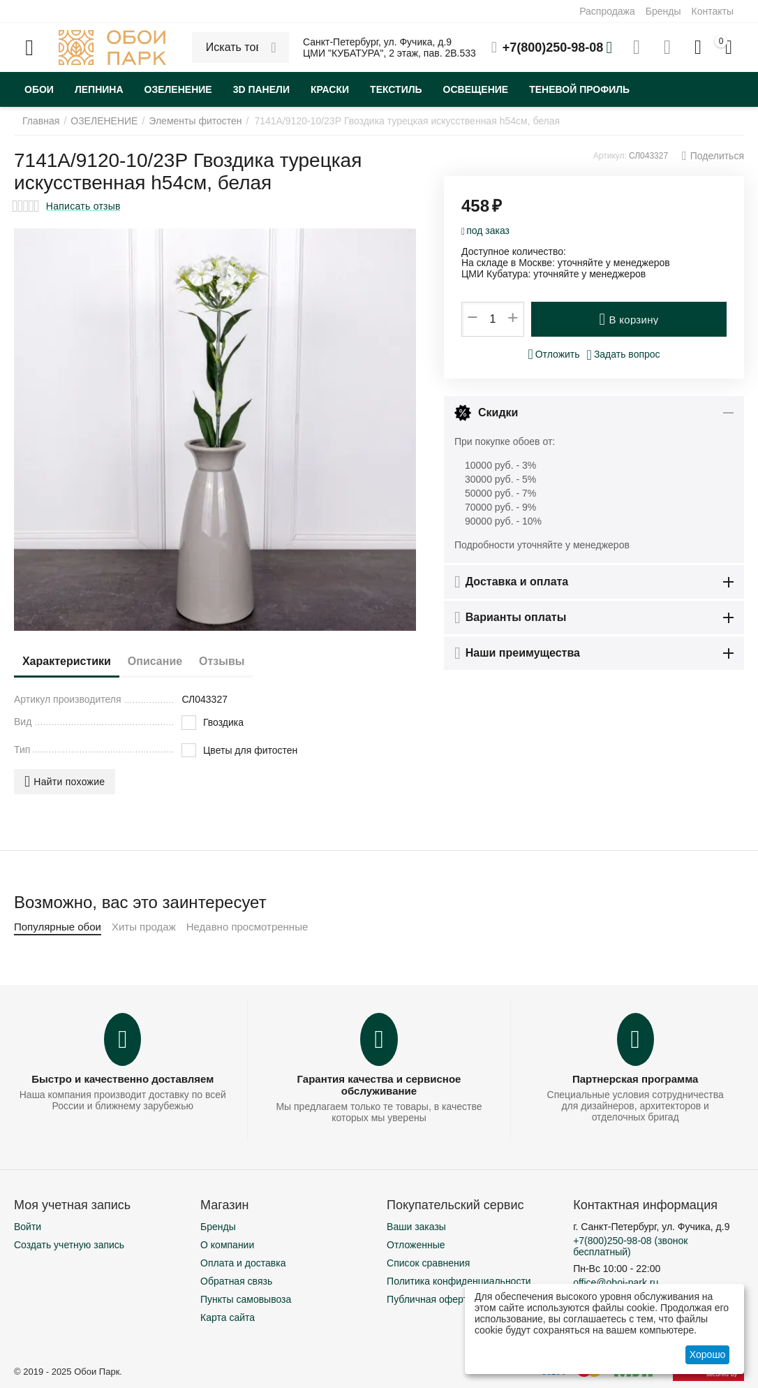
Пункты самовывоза (245, 1299)
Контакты (713, 11)
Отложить (553, 354)
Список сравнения (428, 1263)
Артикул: (610, 156)
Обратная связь (236, 1281)
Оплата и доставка (242, 1263)
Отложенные (416, 1244)
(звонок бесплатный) (630, 1246)
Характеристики (72, 661)
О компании (227, 1244)
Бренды (663, 11)
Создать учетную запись (69, 1244)
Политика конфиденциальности (459, 1281)
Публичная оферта (430, 1299)
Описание (171, 661)
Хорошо (708, 1354)
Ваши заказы (416, 1226)
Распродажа (607, 11)
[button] (713, 155)
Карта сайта (227, 1317)
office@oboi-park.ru (615, 1282)
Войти (27, 1226)
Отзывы (249, 661)
